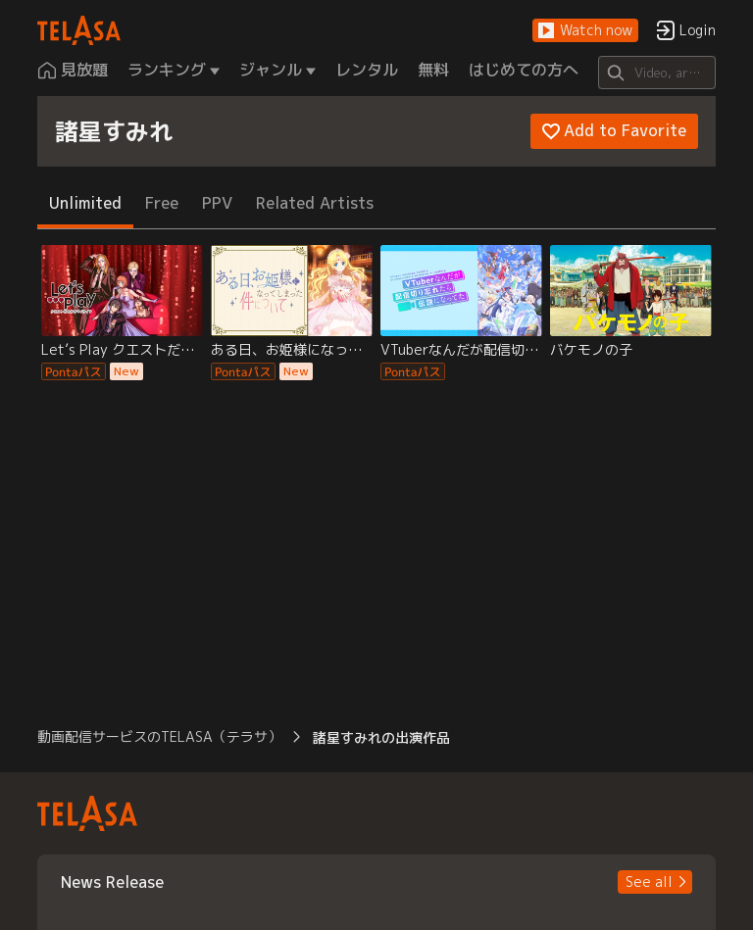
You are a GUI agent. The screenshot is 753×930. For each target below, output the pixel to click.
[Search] (656, 72)
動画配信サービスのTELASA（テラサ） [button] (159, 736)
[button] (585, 31)
